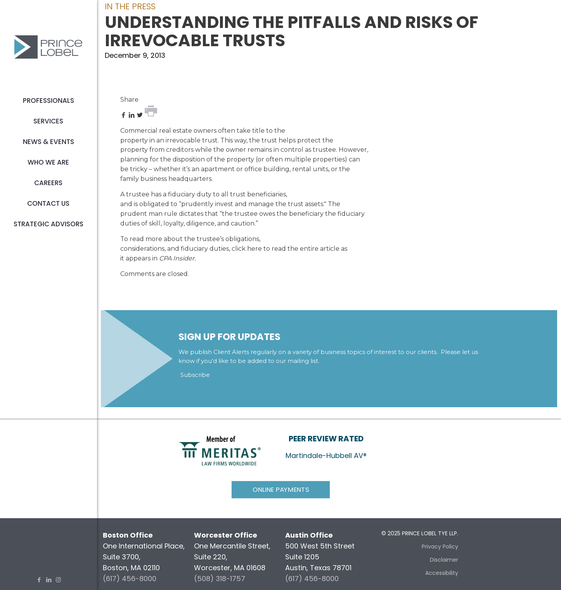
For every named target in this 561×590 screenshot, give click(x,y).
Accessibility (441, 573)
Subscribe (195, 374)
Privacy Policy (440, 546)
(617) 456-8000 (129, 578)
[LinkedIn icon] (49, 580)
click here (247, 248)
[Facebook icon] (39, 580)
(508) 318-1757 (219, 578)
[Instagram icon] (58, 580)
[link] (220, 450)
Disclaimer (444, 560)
